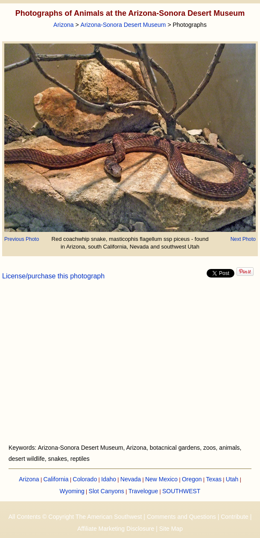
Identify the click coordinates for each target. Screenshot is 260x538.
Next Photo (243, 239)
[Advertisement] (130, 367)
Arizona (63, 24)
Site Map (171, 528)
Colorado (85, 479)
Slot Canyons (106, 491)
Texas (214, 479)
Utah (232, 479)
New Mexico (161, 479)
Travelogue (143, 491)
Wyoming (72, 491)
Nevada (130, 479)
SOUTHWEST (181, 491)
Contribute (234, 516)
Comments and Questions (181, 516)
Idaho (108, 479)
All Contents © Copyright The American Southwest (75, 516)
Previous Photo (21, 239)
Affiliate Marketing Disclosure (115, 528)
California (55, 479)
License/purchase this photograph (53, 276)
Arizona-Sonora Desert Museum (123, 24)
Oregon (192, 479)
